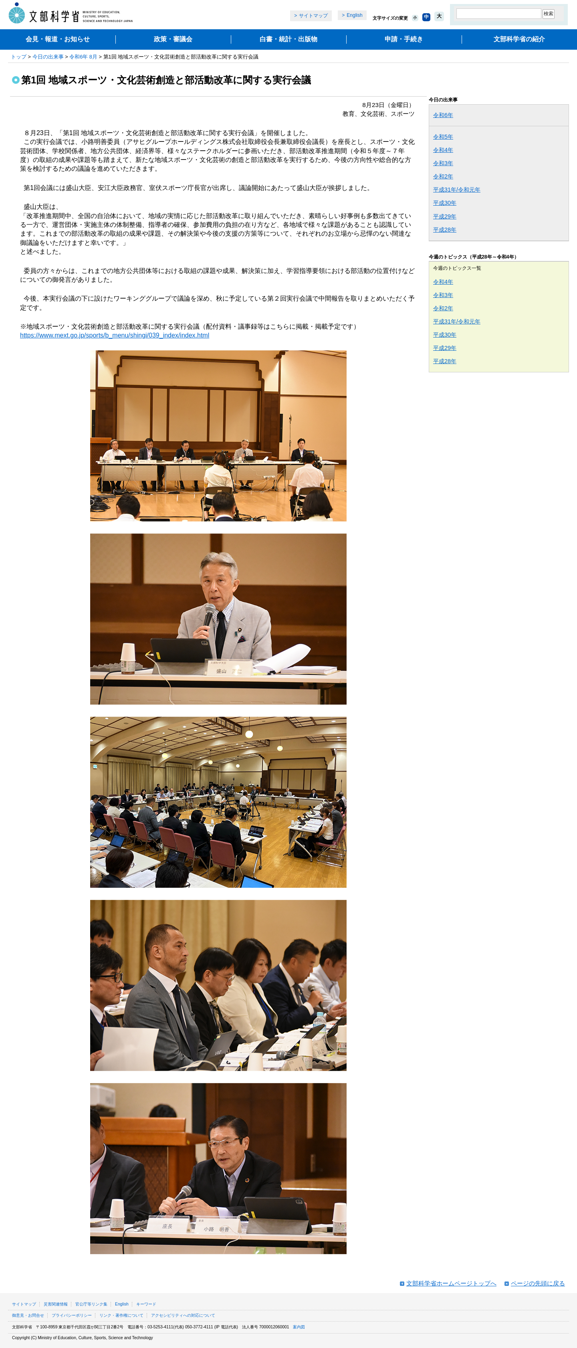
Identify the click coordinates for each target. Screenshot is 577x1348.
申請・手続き (404, 39)
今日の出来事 (48, 57)
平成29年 (444, 216)
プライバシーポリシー (72, 1315)
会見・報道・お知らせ (58, 39)
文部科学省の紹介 (519, 39)
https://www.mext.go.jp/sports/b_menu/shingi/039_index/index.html (114, 335)
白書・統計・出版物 (288, 39)
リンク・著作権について (121, 1315)
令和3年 (443, 163)
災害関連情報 (56, 1304)
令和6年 (443, 115)
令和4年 (443, 150)
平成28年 (444, 229)
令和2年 (443, 176)
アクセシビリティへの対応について (183, 1315)
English (354, 15)
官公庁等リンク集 (91, 1304)
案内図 (299, 1327)
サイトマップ (313, 15)
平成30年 (444, 203)
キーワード (146, 1304)
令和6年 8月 (83, 57)
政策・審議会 (173, 39)
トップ (18, 57)
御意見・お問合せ (28, 1315)
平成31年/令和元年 (456, 189)
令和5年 (443, 136)
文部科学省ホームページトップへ (451, 1283)
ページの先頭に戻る (538, 1283)
